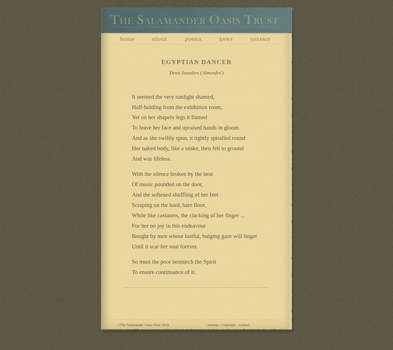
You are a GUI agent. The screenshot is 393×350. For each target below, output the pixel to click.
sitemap (213, 325)
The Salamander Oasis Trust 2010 (144, 325)
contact (244, 325)
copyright (229, 325)
